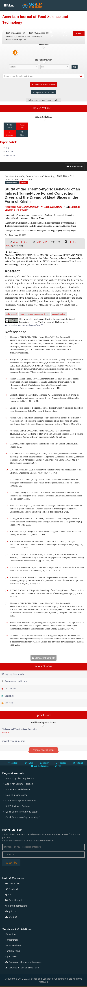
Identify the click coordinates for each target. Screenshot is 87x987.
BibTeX (9, 151)
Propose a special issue (43, 92)
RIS (7, 147)
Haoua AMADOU (53, 206)
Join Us (10, 911)
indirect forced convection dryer (34, 314)
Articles (34, 15)
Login (51, 33)
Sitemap (11, 916)
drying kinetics (58, 314)
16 (7, 541)
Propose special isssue (43, 750)
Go (74, 67)
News (26, 24)
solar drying (11, 314)
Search (37, 33)
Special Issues (50, 15)
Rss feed (7, 703)
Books (66, 15)
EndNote (10, 155)
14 (7, 518)
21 (7, 603)
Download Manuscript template (23, 962)
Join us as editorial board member (43, 100)
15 (7, 531)
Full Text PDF (43, 242)
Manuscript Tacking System (19, 778)
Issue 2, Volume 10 (43, 108)
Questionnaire (14, 900)
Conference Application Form (20, 800)
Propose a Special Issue (17, 789)
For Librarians (12, 950)
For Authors (11, 934)
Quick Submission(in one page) (21, 811)
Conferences (11, 24)
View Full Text (20, 242)
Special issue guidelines (13, 741)
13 (7, 505)
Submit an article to (43, 84)
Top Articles (9, 688)
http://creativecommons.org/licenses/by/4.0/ (24, 325)
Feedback (11, 889)
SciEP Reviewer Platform (17, 806)
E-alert (64, 33)
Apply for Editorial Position (19, 783)
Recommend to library (14, 681)
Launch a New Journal (16, 794)
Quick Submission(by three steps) (22, 817)
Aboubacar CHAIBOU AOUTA (21, 206)
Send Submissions (16, 905)
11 (7, 479)
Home (8, 15)
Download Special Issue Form (22, 967)
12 (7, 492)
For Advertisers (13, 945)
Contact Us (12, 883)
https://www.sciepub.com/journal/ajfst (28, 36)
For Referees (11, 939)
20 (7, 590)
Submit (78, 33)
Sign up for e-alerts (13, 674)
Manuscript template (43, 658)
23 (7, 635)
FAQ (9, 894)
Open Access (12, 956)
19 (7, 577)
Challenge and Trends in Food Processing (19, 729)
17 (7, 554)
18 (7, 567)
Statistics (8, 695)
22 (7, 622)
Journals (20, 15)
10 (7, 470)
